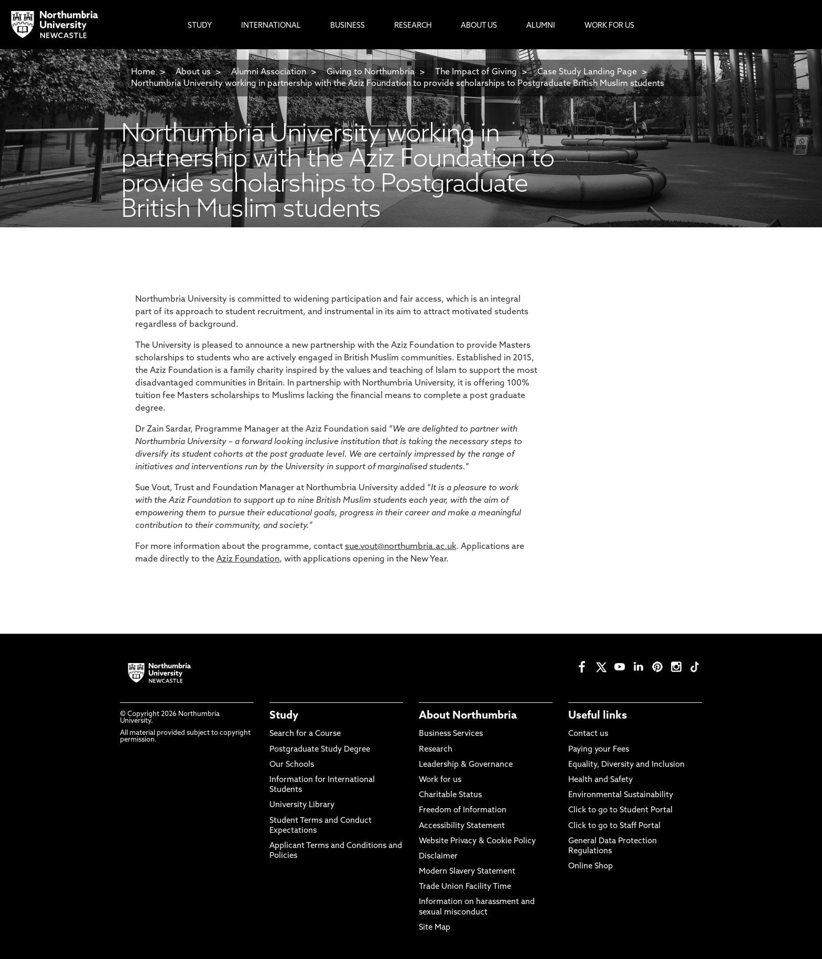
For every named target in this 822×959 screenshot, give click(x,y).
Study (283, 716)
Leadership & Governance (466, 765)
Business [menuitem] (347, 26)
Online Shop (590, 866)
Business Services (451, 734)
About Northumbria (468, 716)
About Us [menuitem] (479, 26)
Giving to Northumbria (371, 72)
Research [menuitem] (412, 26)
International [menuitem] (271, 26)
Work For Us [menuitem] (609, 26)
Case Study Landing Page (587, 72)
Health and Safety (600, 780)
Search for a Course (305, 734)
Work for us (440, 780)
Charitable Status (450, 795)
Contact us (588, 734)
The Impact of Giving (476, 72)
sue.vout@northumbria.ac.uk (400, 547)
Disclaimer (438, 857)
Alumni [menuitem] (540, 26)
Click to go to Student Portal (620, 810)
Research (435, 750)
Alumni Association (268, 72)
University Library (301, 805)
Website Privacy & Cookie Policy (477, 841)
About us (193, 72)
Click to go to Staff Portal (614, 826)
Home (143, 72)
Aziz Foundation (248, 559)
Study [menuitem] (200, 26)
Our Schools (291, 765)
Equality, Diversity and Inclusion (626, 765)
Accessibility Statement (462, 826)
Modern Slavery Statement (467, 872)
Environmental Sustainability (620, 795)
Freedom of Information (462, 810)
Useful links (597, 716)
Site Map (434, 928)
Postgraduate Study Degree (319, 750)
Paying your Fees (598, 750)
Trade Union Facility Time (465, 887)
